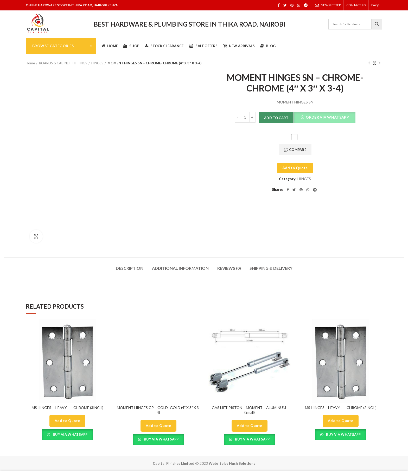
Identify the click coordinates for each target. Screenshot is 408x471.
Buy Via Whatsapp (70, 434)
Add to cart (276, 118)
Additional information (180, 268)
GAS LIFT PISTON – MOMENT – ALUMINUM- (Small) (249, 409)
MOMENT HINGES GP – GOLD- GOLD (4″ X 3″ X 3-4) (158, 409)
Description (129, 268)
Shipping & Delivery (271, 268)
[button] (324, 118)
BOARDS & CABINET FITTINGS (63, 63)
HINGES (97, 63)
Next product (379, 63)
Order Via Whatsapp (327, 117)
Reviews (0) (229, 268)
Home (30, 63)
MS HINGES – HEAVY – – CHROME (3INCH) (67, 407)
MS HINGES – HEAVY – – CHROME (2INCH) (341, 407)
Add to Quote (295, 168)
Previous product (369, 63)
